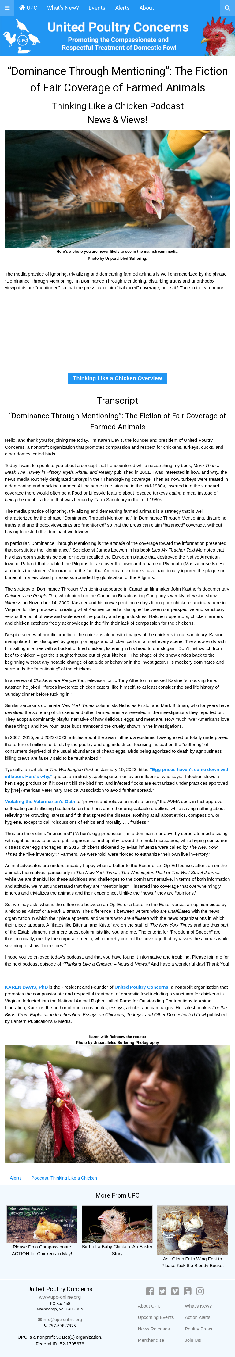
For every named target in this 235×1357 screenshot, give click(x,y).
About (147, 8)
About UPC (149, 1306)
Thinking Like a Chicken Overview (117, 378)
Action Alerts (197, 1317)
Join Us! (193, 1340)
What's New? (63, 8)
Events (97, 8)
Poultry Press (198, 1328)
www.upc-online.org (60, 1297)
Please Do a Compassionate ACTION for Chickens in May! (41, 1246)
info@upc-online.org (60, 1319)
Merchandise (151, 1340)
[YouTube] (187, 1291)
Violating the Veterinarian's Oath (40, 801)
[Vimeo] (175, 1291)
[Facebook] (150, 1291)
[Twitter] (162, 1291)
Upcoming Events (156, 1317)
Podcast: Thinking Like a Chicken (64, 1178)
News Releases (154, 1328)
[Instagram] (200, 1291)
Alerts (122, 8)
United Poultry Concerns (141, 987)
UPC (28, 7)
